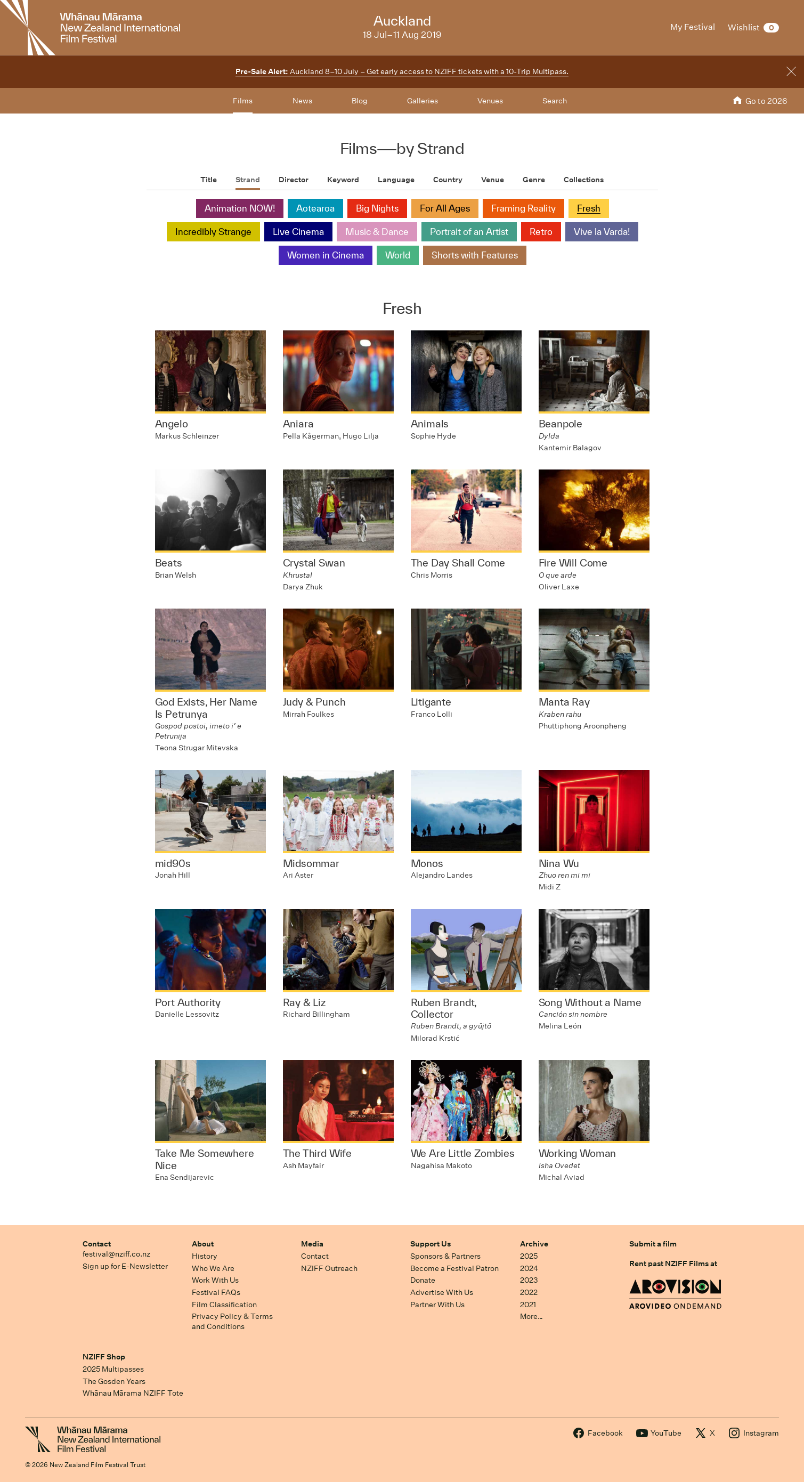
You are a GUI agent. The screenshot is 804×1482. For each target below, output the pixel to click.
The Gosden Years (114, 1381)
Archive (534, 1244)
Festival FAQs (216, 1292)
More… (531, 1316)
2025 (529, 1256)
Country (447, 179)
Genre (534, 179)
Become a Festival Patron (454, 1268)
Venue (492, 179)
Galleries (422, 101)
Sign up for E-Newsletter (125, 1266)
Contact (97, 1244)
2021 (528, 1304)
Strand (247, 179)
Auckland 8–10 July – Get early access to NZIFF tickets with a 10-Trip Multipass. (402, 71)
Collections (584, 179)
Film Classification (224, 1304)
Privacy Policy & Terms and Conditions (232, 1321)
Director (293, 179)
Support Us (430, 1244)
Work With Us (215, 1280)
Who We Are (213, 1268)
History (204, 1256)
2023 (529, 1280)
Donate (422, 1280)
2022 (529, 1292)
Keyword (343, 179)
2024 (529, 1268)
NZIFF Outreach (329, 1268)
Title (208, 179)
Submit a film (653, 1244)
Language (396, 179)
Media (312, 1244)
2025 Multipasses (113, 1369)
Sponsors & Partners (445, 1256)
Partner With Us (437, 1304)
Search (554, 101)
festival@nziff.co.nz (116, 1254)
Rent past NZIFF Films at (673, 1263)
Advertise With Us (441, 1292)
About (203, 1244)
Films (243, 101)
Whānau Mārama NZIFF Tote (133, 1393)
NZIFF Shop (104, 1357)
